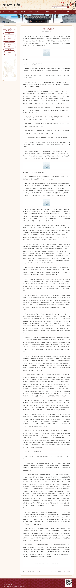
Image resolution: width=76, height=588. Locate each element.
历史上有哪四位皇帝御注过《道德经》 (33, 571)
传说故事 (9, 52)
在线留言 (61, 11)
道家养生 (9, 38)
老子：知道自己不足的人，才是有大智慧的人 (62, 571)
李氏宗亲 (30, 11)
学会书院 (9, 54)
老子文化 (9, 41)
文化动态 (9, 11)
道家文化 (9, 33)
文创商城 (54, 11)
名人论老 (9, 44)
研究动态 (9, 49)
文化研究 (16, 11)
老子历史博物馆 (46, 11)
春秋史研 (9, 46)
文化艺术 (23, 11)
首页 (3, 11)
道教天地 (37, 11)
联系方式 (69, 11)
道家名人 (9, 36)
